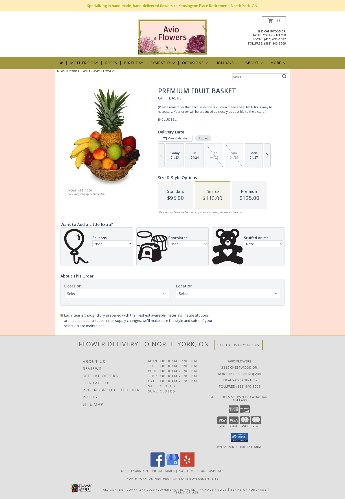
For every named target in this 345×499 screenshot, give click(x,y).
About (255, 62)
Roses (111, 62)
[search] (284, 76)
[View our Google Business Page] (172, 465)
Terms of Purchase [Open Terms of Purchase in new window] (248, 489)
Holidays (227, 62)
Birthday (133, 62)
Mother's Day (84, 62)
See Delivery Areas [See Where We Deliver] (238, 344)
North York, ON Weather (148, 478)
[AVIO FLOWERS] (172, 36)
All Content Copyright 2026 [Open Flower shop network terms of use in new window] (129, 489)
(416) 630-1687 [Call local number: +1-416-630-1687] (275, 39)
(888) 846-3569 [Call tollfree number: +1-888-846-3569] (275, 43)
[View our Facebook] (157, 465)
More (278, 62)
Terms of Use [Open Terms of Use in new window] (186, 492)
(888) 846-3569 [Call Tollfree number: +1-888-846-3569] (248, 386)
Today (203, 138)
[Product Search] (256, 76)
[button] (274, 20)
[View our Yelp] (187, 465)
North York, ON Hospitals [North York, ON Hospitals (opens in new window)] (201, 471)
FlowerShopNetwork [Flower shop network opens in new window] (175, 489)
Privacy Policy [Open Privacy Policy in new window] (213, 489)
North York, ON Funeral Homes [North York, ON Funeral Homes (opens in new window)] (148, 471)
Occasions (195, 62)
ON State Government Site (195, 478)
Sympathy (163, 62)
